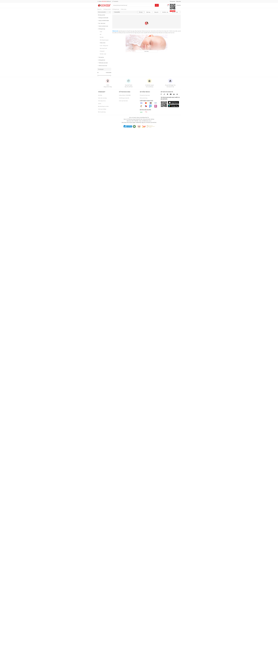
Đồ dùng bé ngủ (102, 28)
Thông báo (177, 5)
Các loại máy (101, 57)
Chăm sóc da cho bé (103, 65)
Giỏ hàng (170, 5)
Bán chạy (148, 12)
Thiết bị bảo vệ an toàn (103, 62)
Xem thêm (146, 51)
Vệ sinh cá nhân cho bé (103, 26)
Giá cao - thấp (175, 12)
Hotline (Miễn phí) (104, 1)
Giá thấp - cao (165, 12)
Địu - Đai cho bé (102, 23)
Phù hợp (140, 12)
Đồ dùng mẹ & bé (101, 15)
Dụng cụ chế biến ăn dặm (104, 20)
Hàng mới (156, 12)
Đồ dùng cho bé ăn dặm (103, 17)
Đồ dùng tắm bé (102, 60)
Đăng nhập (178, 1)
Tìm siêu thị (115, 1)
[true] (98, 17)
